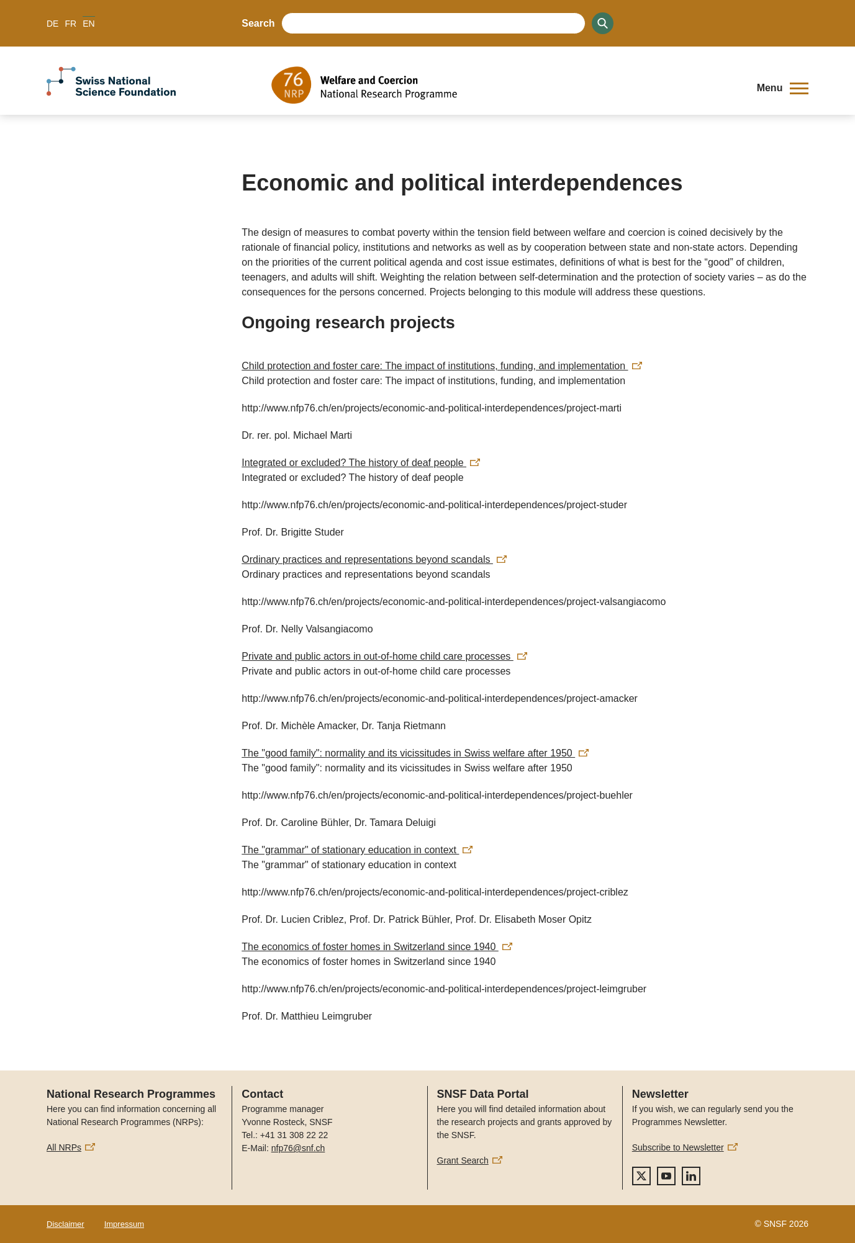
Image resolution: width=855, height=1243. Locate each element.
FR (70, 24)
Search (258, 23)
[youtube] (666, 1176)
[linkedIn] (691, 1176)
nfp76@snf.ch (298, 1148)
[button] (782, 88)
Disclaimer (65, 1224)
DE (52, 24)
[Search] (602, 23)
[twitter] (641, 1176)
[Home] (504, 85)
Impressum (124, 1224)
